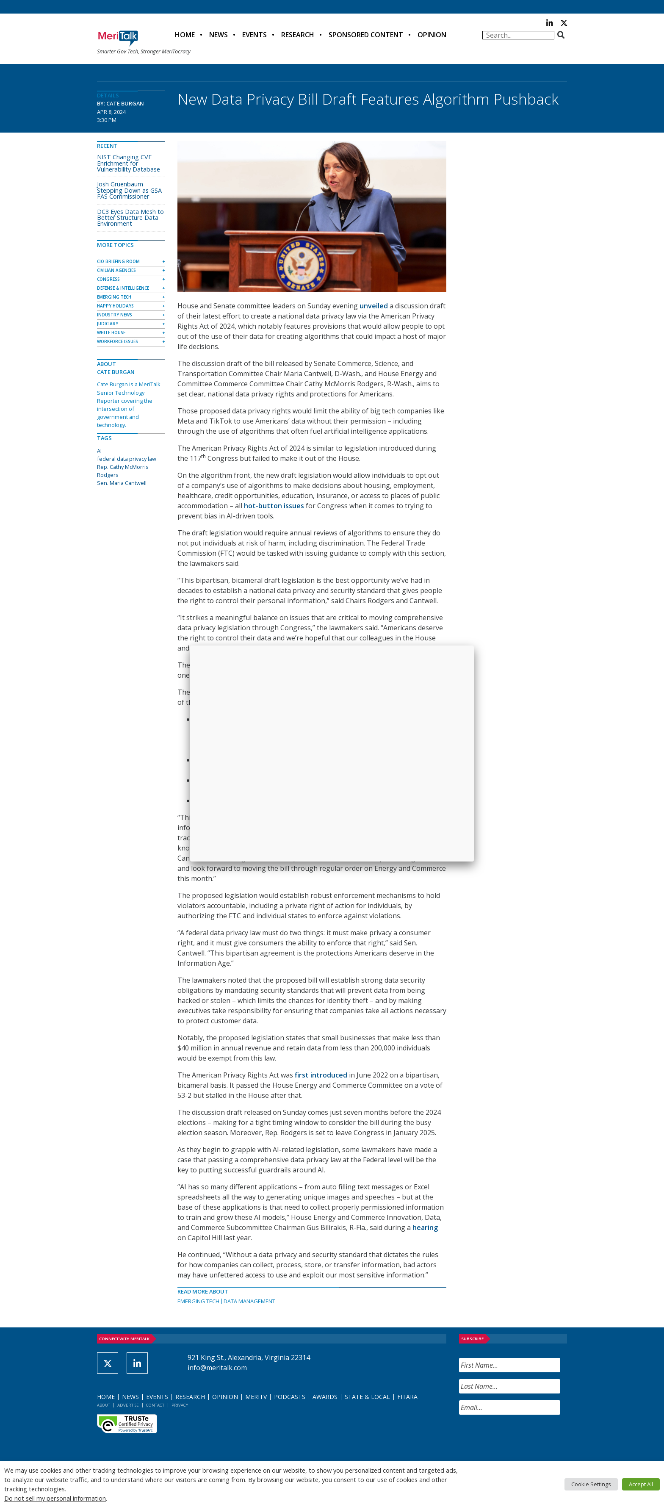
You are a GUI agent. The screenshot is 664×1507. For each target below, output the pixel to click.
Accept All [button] (641, 1484)
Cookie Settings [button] (591, 1484)
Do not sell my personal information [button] (55, 1498)
